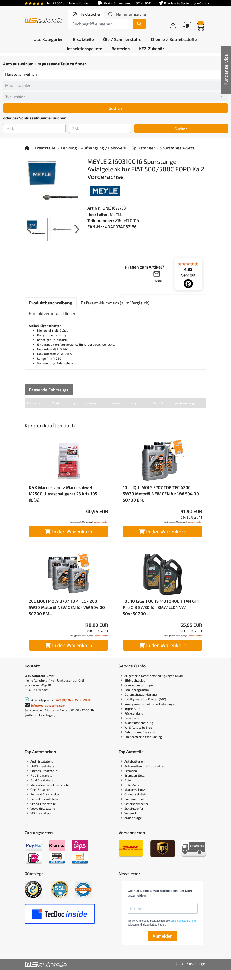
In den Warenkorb (68, 531)
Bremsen (130, 770)
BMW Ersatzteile (42, 766)
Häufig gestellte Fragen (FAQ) (145, 699)
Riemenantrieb (134, 799)
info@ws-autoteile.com (48, 705)
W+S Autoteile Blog (138, 727)
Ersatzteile (45, 147)
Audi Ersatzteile (41, 761)
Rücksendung (133, 713)
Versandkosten (101, 522)
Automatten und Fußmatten (144, 766)
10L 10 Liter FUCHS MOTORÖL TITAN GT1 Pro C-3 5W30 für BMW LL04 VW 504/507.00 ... (161, 607)
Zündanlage (133, 818)
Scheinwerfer (133, 808)
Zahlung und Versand (139, 732)
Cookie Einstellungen (139, 685)
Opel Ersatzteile (41, 789)
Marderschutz (134, 789)
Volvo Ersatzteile (42, 808)
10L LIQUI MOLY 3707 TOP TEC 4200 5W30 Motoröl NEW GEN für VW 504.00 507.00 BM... (161, 493)
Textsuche (89, 13)
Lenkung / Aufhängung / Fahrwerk (93, 147)
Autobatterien (134, 761)
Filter (128, 780)
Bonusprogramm (136, 690)
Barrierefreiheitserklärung (143, 737)
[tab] (86, 14)
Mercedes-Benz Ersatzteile (49, 785)
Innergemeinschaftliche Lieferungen (150, 704)
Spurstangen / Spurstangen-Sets (163, 147)
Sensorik (130, 813)
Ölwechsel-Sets (135, 794)
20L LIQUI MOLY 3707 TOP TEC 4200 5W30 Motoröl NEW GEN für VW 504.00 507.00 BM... (67, 607)
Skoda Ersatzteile (43, 803)
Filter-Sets (131, 785)
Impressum (132, 708)
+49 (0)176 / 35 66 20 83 (73, 700)
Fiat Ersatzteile (41, 775)
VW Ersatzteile (40, 813)
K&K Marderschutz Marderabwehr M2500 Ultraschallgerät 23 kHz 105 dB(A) (63, 493)
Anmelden (162, 936)
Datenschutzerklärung (140, 694)
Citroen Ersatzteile (43, 770)
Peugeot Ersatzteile (44, 794)
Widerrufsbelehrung (138, 722)
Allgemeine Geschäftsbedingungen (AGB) (153, 675)
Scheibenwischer (136, 803)
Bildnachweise (134, 680)
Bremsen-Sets (134, 775)
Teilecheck (131, 718)
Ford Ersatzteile (41, 780)
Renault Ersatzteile (44, 799)
